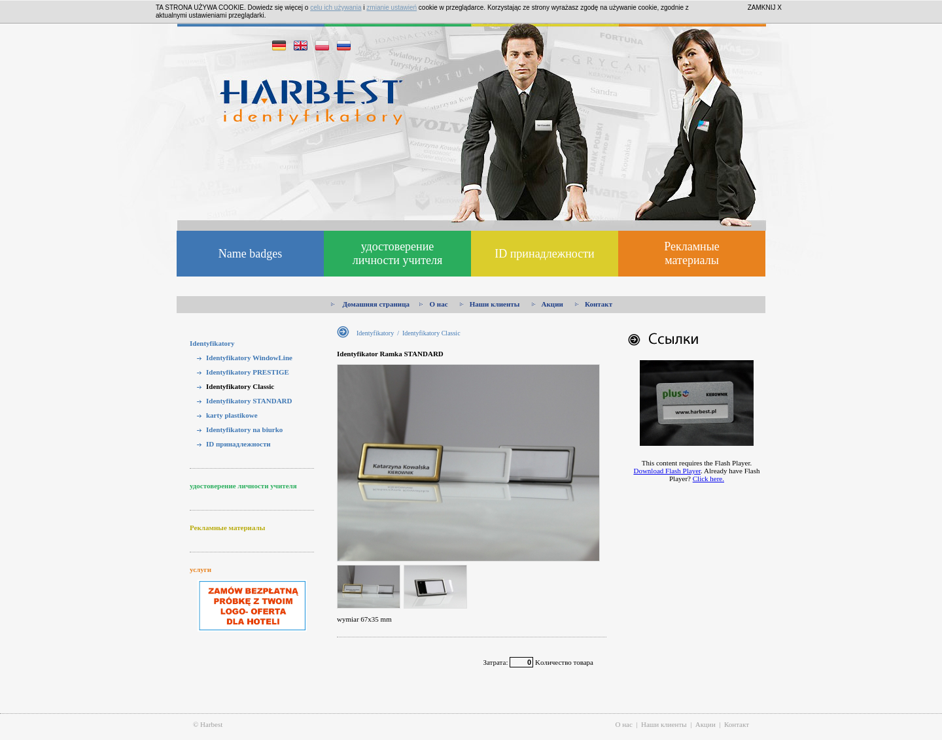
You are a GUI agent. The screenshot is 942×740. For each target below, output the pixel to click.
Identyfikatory (212, 343)
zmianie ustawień (391, 7)
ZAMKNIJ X (765, 7)
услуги (200, 569)
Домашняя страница (370, 304)
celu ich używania (335, 7)
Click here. (708, 478)
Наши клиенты (490, 304)
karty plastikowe (232, 415)
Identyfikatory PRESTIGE (247, 372)
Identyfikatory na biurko (244, 429)
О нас (434, 304)
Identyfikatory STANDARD (249, 401)
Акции (548, 304)
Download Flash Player (667, 471)
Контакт (594, 304)
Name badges (250, 253)
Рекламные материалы (692, 253)
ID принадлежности (545, 253)
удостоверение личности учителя (398, 253)
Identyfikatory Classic (240, 386)
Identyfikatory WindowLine (249, 358)
